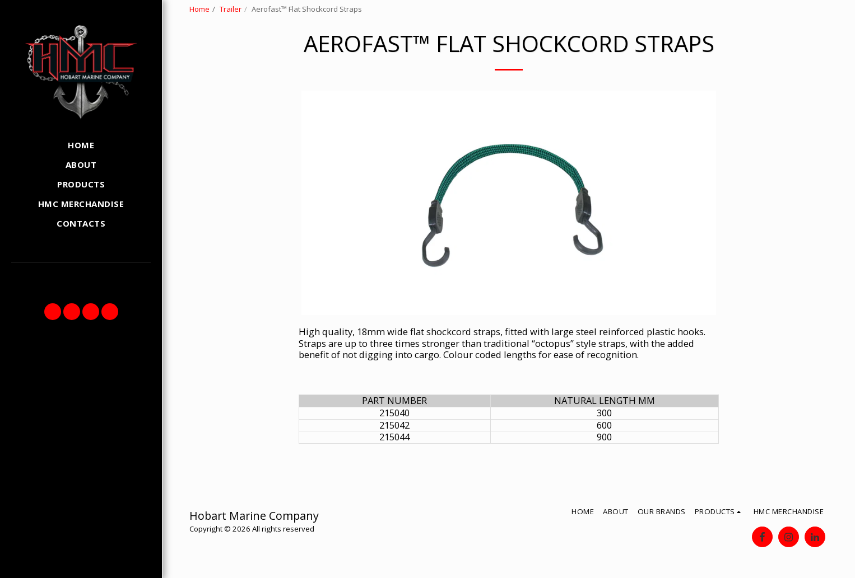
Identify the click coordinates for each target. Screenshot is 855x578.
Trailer (230, 9)
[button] (52, 311)
